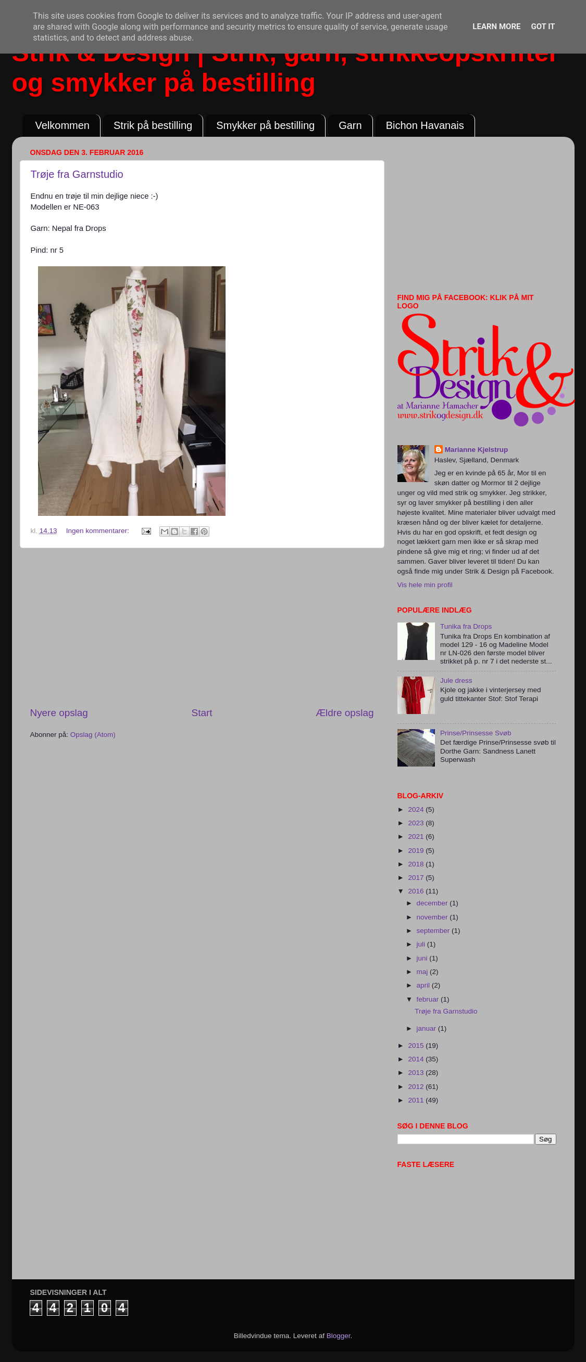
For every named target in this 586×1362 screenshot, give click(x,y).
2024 (417, 809)
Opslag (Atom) (93, 734)
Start (202, 712)
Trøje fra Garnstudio (77, 174)
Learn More (496, 26)
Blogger (339, 1336)
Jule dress (456, 680)
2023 (417, 823)
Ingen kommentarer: (98, 531)
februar (429, 999)
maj (423, 972)
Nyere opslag (59, 712)
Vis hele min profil (425, 585)
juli (422, 944)
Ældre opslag (344, 712)
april (424, 985)
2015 (417, 1045)
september (434, 931)
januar (427, 1028)
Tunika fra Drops (466, 626)
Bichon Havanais (425, 125)
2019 (417, 850)
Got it (543, 26)
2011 (417, 1100)
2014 (417, 1059)
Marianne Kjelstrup (476, 449)
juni (423, 958)
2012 (417, 1087)
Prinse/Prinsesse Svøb (476, 733)
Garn (350, 125)
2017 (417, 877)
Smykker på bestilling (265, 125)
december (433, 903)
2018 (417, 864)
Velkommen (62, 125)
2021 (417, 836)
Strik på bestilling (153, 125)
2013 (417, 1072)
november (433, 917)
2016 (417, 891)
